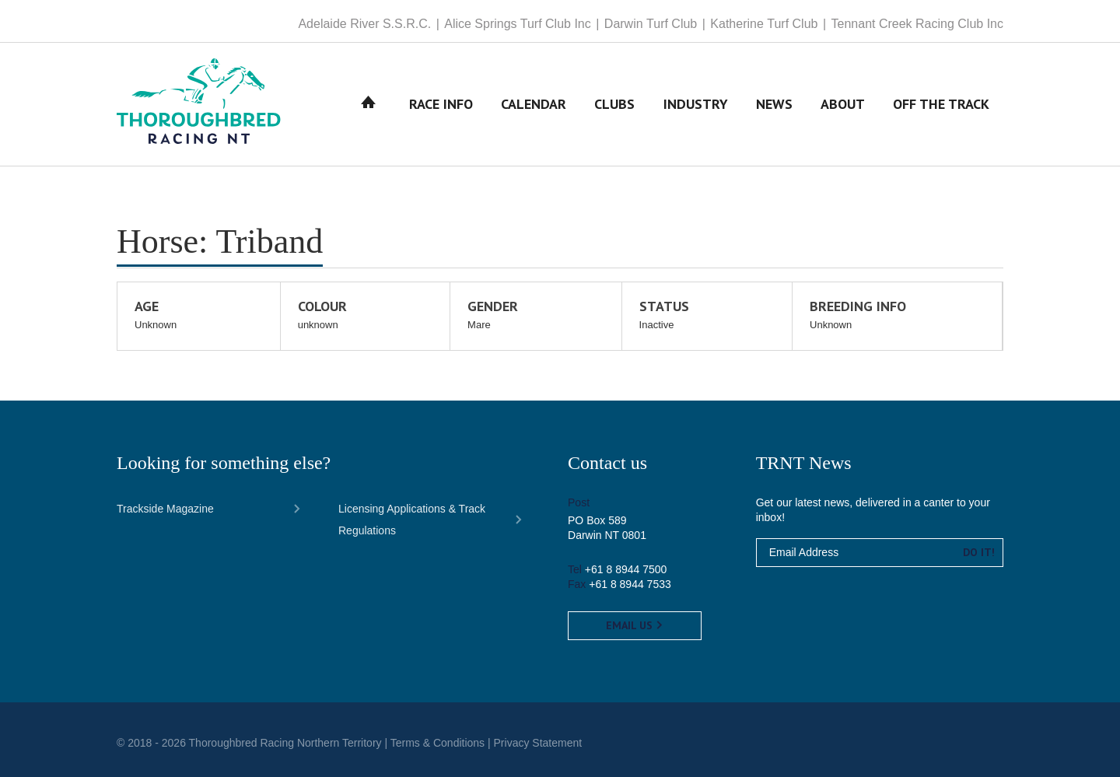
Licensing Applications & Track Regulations (411, 519)
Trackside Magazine (165, 508)
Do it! (979, 552)
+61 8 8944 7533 (630, 584)
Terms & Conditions (437, 743)
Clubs (614, 104)
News (774, 104)
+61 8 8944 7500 (626, 569)
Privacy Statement (538, 743)
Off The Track (941, 104)
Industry (695, 104)
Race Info (441, 104)
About (843, 104)
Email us (634, 625)
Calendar (533, 104)
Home (368, 104)
